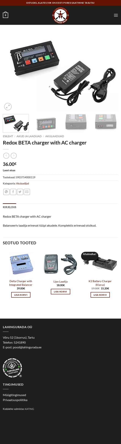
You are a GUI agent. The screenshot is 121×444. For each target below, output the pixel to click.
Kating (29, 409)
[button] (5, 15)
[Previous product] (14, 156)
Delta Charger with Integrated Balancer (20, 282)
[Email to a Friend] (27, 192)
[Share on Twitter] (20, 192)
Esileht (8, 136)
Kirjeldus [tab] (9, 207)
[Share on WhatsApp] (6, 192)
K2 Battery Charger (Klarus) (100, 282)
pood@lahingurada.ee (27, 347)
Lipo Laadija (60, 281)
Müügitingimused (14, 395)
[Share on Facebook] (13, 192)
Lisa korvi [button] (20, 295)
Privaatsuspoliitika (15, 400)
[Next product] (6, 156)
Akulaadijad (54, 136)
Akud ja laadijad (29, 136)
